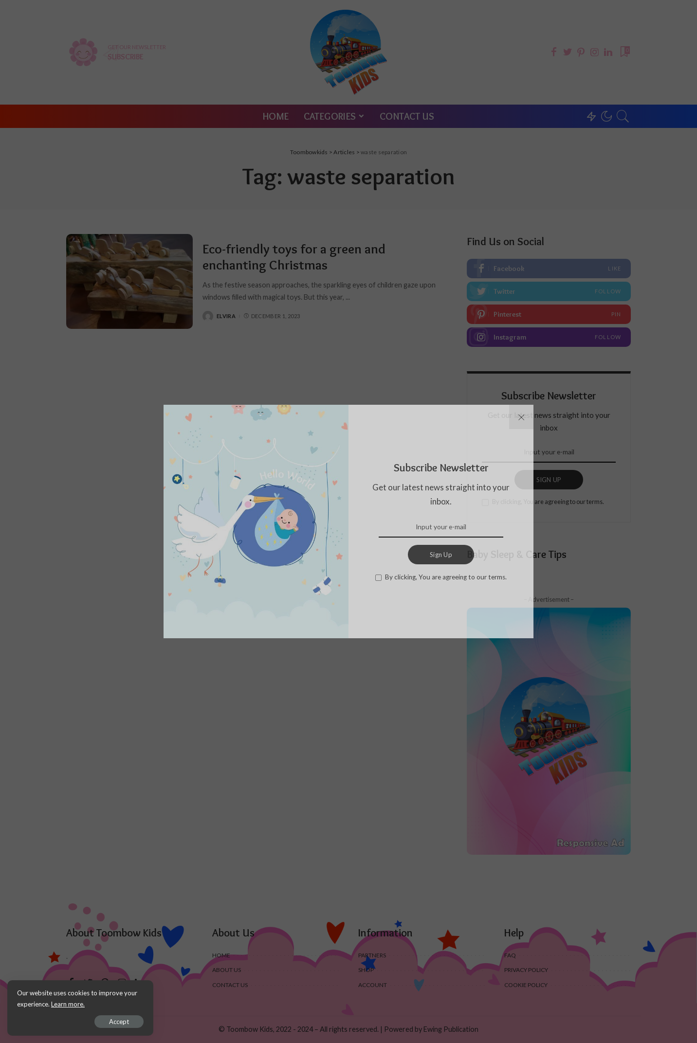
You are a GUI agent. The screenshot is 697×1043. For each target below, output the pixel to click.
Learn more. (68, 1004)
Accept (119, 1021)
